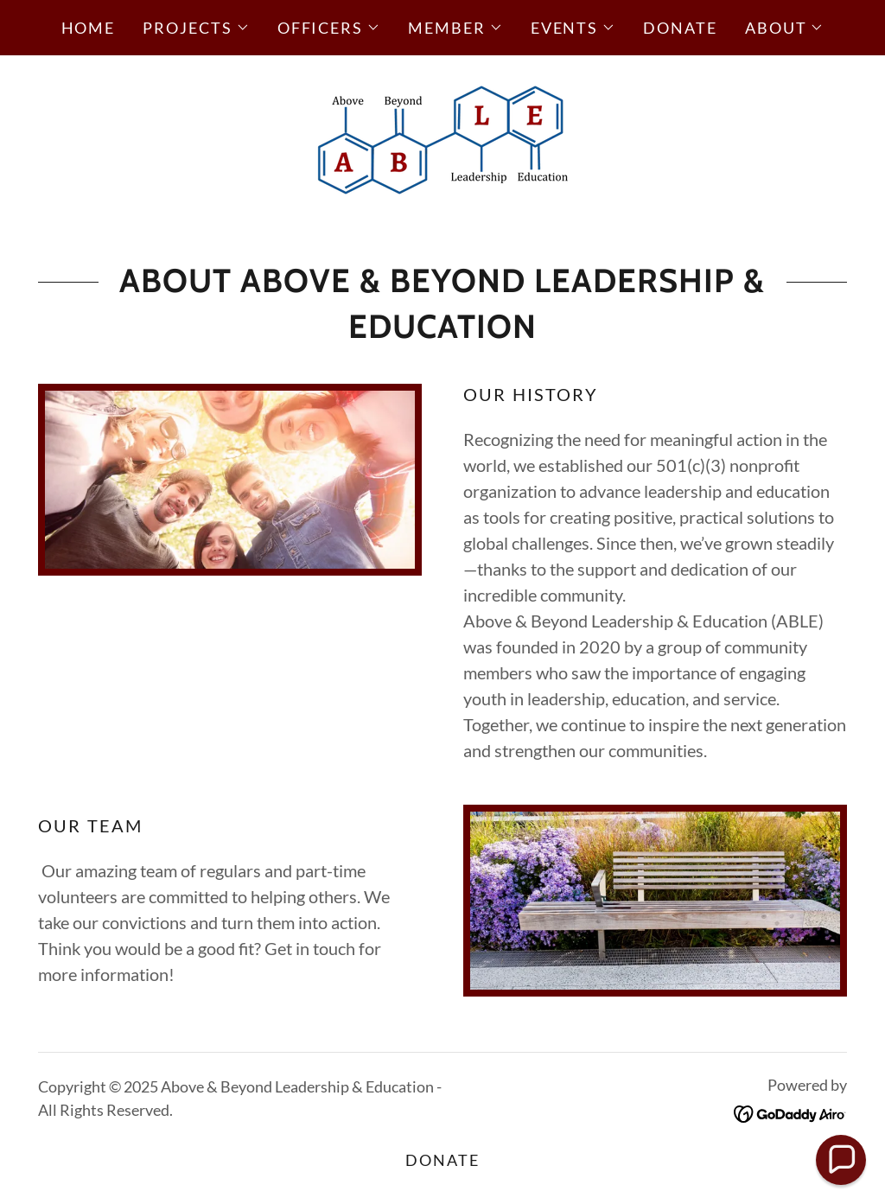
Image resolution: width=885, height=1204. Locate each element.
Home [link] (88, 27)
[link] (442, 136)
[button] (196, 27)
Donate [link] (680, 27)
